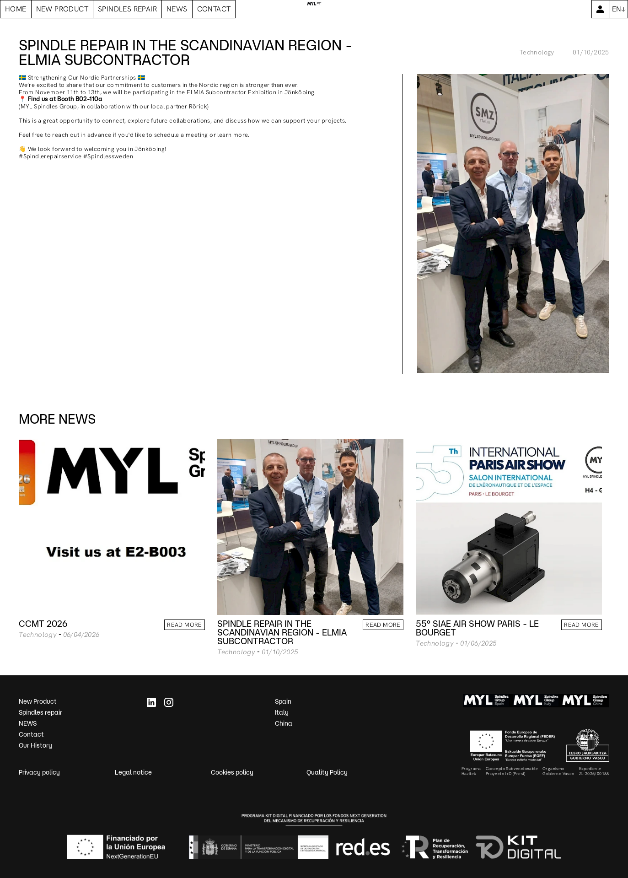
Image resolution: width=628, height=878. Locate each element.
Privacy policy (39, 772)
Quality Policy (327, 772)
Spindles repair (40, 712)
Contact (31, 734)
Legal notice (133, 772)
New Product (38, 701)
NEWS (28, 723)
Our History (35, 745)
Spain (283, 701)
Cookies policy (232, 772)
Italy (282, 712)
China (283, 723)
